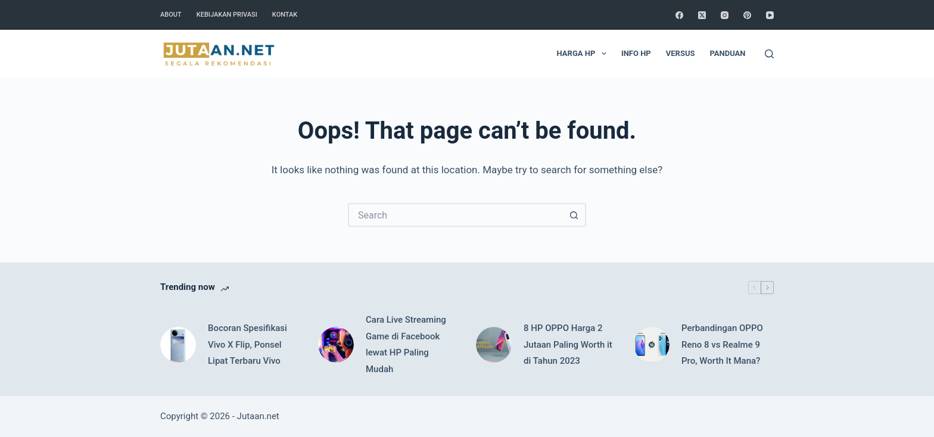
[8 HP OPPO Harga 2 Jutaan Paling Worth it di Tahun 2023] (494, 345)
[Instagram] (724, 15)
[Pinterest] (747, 15)
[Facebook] (679, 15)
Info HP (636, 53)
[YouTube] (770, 15)
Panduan (727, 53)
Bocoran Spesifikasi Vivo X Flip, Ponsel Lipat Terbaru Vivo (247, 345)
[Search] (769, 53)
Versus (680, 53)
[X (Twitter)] (702, 15)
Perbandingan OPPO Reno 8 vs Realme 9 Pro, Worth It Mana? (722, 345)
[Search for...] (455, 215)
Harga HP (584, 53)
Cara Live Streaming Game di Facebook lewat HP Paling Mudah (406, 344)
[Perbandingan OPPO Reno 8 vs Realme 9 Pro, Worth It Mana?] (652, 345)
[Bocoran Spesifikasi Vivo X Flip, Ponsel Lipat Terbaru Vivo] (178, 345)
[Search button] (574, 215)
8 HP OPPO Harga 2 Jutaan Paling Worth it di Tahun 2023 (568, 345)
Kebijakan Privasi (227, 14)
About (171, 14)
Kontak (284, 14)
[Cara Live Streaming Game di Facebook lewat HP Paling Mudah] (336, 345)
